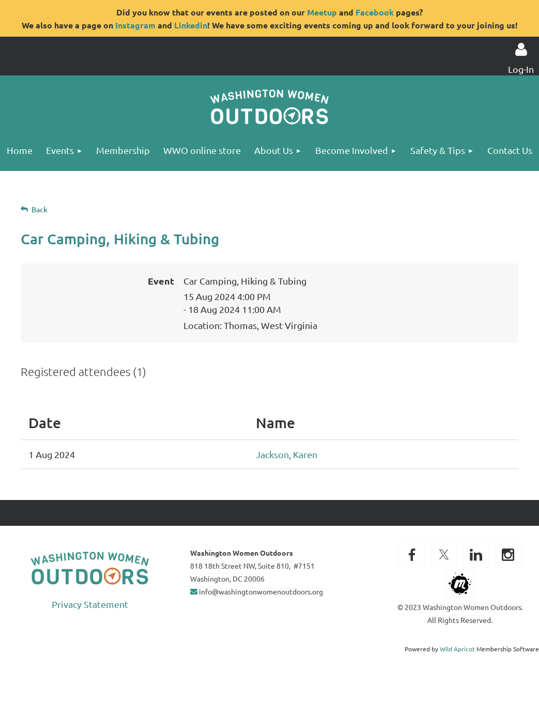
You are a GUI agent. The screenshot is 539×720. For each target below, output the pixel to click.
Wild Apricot (457, 649)
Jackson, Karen (286, 454)
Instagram (135, 25)
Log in (521, 49)
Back (40, 209)
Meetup (322, 12)
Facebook (375, 12)
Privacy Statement (90, 604)
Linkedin (190, 25)
